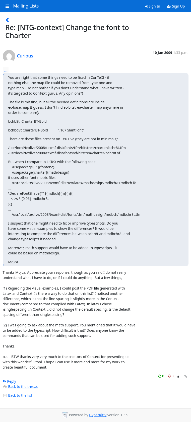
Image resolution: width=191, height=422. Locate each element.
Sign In (152, 6)
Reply (9, 381)
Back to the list (17, 395)
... (6, 70)
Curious (25, 56)
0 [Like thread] (161, 376)
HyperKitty (97, 414)
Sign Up (176, 6)
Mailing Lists (26, 6)
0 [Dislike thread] (171, 376)
